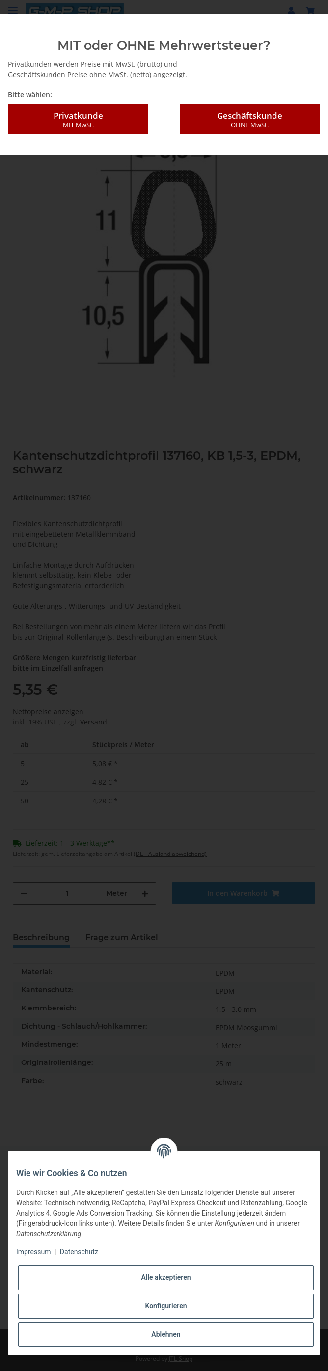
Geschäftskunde (250, 119)
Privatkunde (78, 119)
